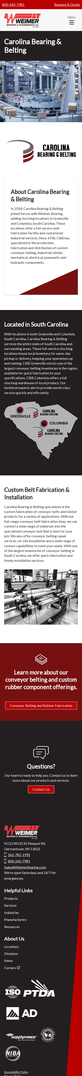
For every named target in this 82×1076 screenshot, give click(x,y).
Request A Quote (67, 4)
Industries (11, 912)
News (8, 960)
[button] (72, 20)
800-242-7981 (13, 4)
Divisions (11, 953)
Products (11, 898)
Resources (12, 927)
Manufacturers (15, 919)
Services (10, 905)
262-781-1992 (19, 855)
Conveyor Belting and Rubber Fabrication (41, 705)
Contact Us (41, 789)
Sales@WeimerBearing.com (25, 867)
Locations (11, 946)
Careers (10, 968)
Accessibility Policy (16, 1072)
